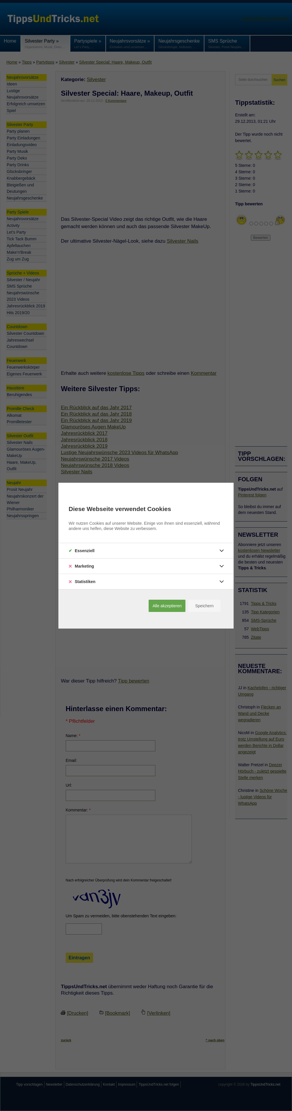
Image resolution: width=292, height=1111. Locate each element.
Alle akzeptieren (167, 605)
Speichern (204, 605)
